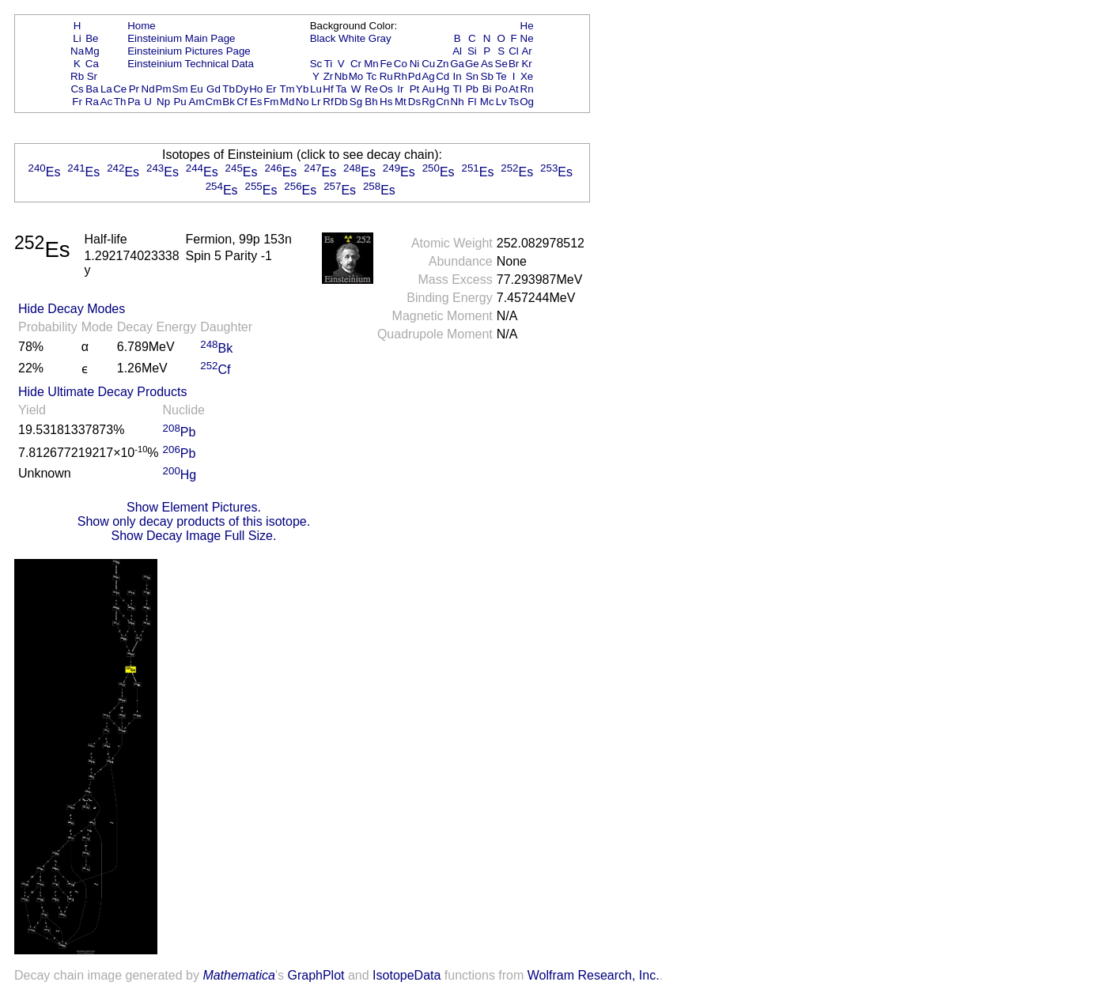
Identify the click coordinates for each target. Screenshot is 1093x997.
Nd (148, 89)
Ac (106, 102)
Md (287, 102)
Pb (472, 89)
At (514, 89)
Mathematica (238, 975)
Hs (386, 102)
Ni (415, 64)
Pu (179, 102)
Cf (241, 102)
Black (323, 38)
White (351, 38)
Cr (355, 64)
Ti (328, 64)
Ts (514, 102)
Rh (400, 76)
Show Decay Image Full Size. (193, 535)
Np (163, 102)
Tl (457, 89)
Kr (526, 64)
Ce (120, 89)
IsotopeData (407, 975)
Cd (442, 76)
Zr (328, 76)
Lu (316, 89)
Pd (414, 76)
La (106, 89)
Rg (428, 102)
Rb (77, 76)
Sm (180, 89)
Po (501, 89)
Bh (371, 102)
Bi (487, 89)
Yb (302, 89)
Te (501, 76)
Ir (400, 89)
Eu (196, 89)
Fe (386, 64)
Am (197, 102)
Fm (270, 102)
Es (256, 102)
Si (472, 51)
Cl (514, 51)
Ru (386, 76)
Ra (92, 102)
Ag (428, 76)
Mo (356, 76)
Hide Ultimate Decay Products (102, 391)
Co (400, 64)
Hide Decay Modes (71, 308)
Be (91, 38)
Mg (92, 51)
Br (514, 64)
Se (501, 64)
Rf (328, 102)
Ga (457, 64)
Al (457, 51)
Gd (213, 89)
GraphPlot (315, 975)
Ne (527, 38)
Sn (472, 76)
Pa (133, 102)
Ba (91, 89)
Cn (442, 102)
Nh (457, 102)
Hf (328, 89)
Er (271, 89)
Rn (527, 89)
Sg (356, 102)
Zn (443, 64)
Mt (401, 102)
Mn (371, 64)
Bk (228, 102)
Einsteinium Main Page (181, 38)
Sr (92, 76)
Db (341, 102)
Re (371, 89)
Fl (471, 102)
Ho (256, 89)
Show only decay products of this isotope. (194, 521)
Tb (228, 89)
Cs (76, 89)
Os (386, 89)
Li (77, 38)
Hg (442, 89)
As (487, 64)
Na (77, 51)
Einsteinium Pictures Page (189, 51)
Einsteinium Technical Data (190, 64)
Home (141, 26)
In (457, 76)
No (302, 102)
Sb (487, 76)
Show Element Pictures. (194, 507)
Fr (77, 102)
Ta (340, 89)
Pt (415, 89)
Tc (371, 76)
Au (428, 89)
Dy (242, 89)
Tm (286, 89)
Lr (316, 102)
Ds (414, 102)
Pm (164, 89)
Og (527, 102)
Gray (380, 38)
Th (120, 102)
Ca (92, 64)
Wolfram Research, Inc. (594, 975)
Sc (316, 64)
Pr (134, 89)
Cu (428, 64)
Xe (526, 76)
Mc (487, 102)
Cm (214, 102)
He (527, 26)
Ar (526, 51)
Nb (341, 76)
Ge (472, 64)
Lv (501, 102)
